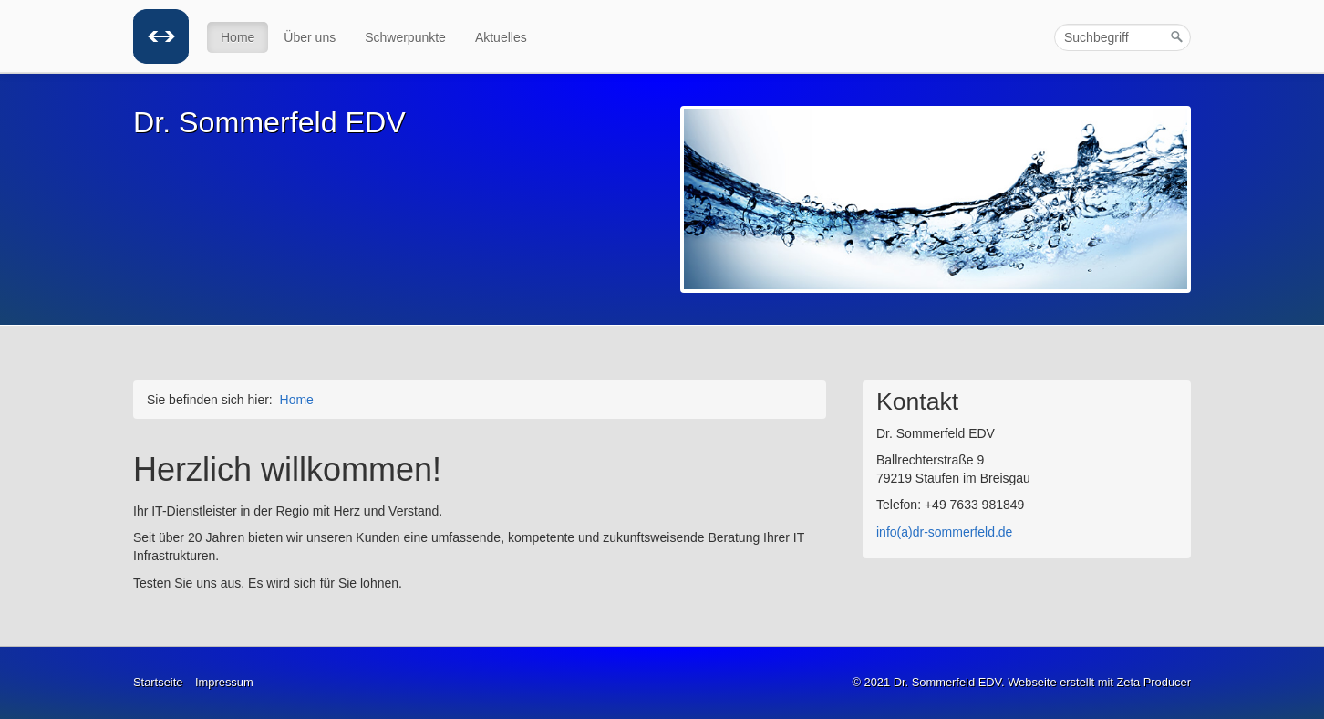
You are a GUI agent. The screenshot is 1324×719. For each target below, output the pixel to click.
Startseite (157, 682)
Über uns (310, 37)
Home (237, 37)
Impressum (224, 682)
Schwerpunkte (405, 37)
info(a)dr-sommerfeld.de (944, 532)
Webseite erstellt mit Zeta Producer (1099, 682)
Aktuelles (501, 37)
